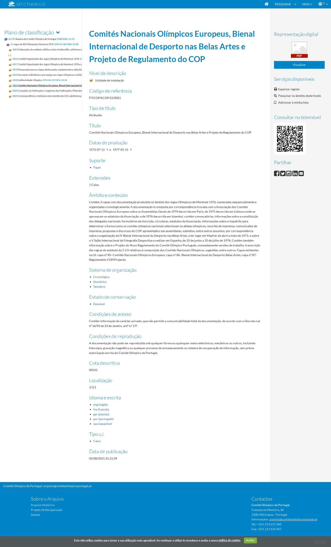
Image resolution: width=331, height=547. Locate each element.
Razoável (99, 304)
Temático (99, 286)
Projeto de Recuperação (46, 510)
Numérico (100, 282)
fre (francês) (101, 409)
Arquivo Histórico (43, 505)
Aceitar (250, 540)
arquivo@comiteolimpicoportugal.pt (68, 486)
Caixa (97, 441)
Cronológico (101, 277)
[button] (296, 4)
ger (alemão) (101, 414)
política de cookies (229, 540)
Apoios (35, 514)
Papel (97, 167)
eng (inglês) (100, 404)
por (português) (103, 419)
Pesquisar (283, 4)
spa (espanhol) (102, 423)
